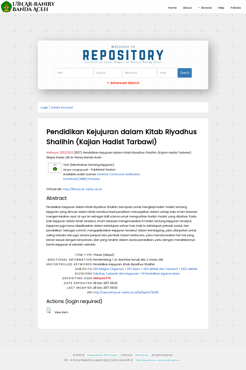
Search (184, 72)
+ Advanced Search (123, 83)
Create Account (62, 107)
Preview (94, 179)
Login (44, 107)
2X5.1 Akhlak (189, 269)
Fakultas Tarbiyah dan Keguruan (115, 274)
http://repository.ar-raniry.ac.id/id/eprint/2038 (125, 292)
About (187, 8)
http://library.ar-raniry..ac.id (82, 189)
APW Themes (142, 355)
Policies (236, 8)
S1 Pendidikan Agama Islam (161, 274)
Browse (206, 8)
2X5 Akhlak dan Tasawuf (160, 269)
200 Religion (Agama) (108, 269)
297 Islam (133, 269)
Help (221, 8)
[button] (48, 310)
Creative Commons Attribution (118, 174)
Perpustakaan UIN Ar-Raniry (102, 355)
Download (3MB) (75, 179)
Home (172, 8)
